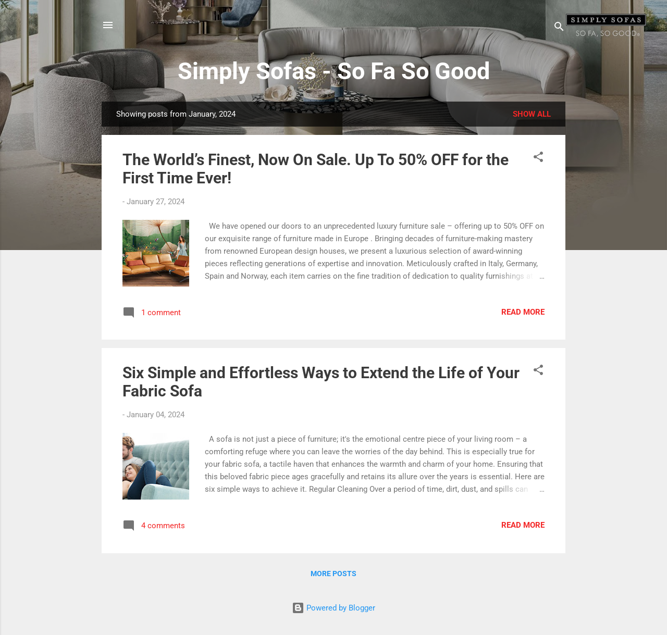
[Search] (559, 28)
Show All (532, 114)
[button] (538, 159)
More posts (333, 573)
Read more (523, 312)
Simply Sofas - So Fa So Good (334, 71)
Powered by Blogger (333, 608)
